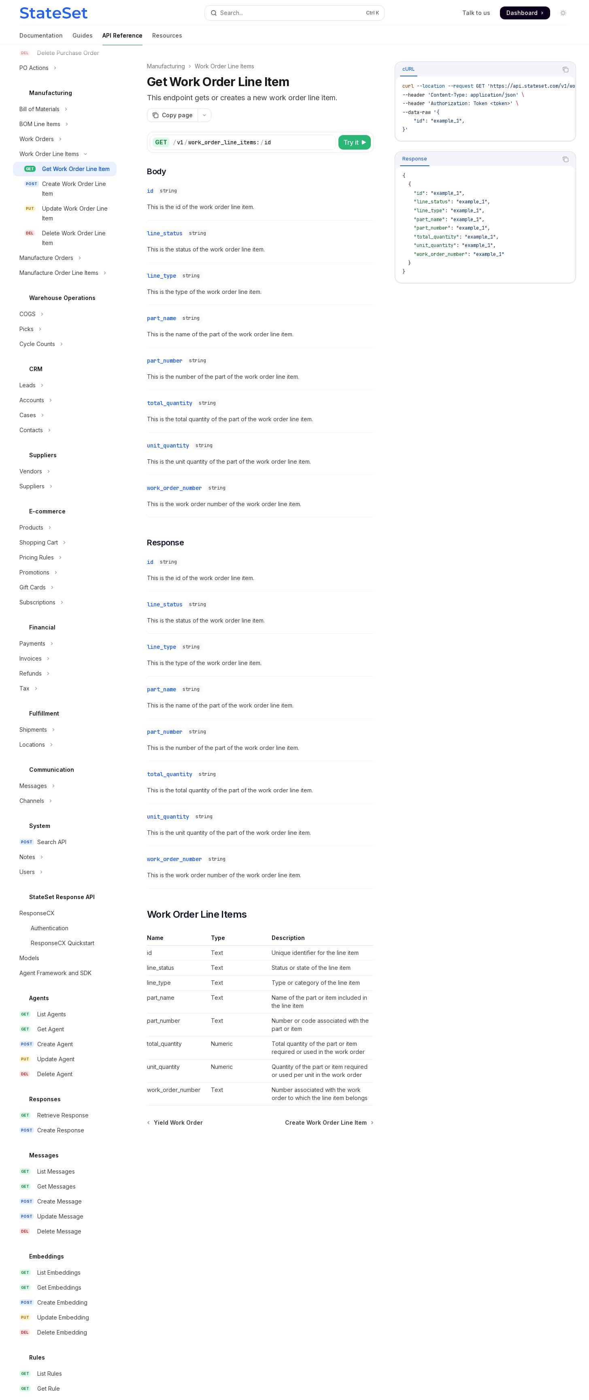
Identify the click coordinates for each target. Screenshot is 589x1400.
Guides (82, 38)
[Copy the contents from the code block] (565, 69)
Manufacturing (166, 66)
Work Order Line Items (224, 66)
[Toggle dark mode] (563, 12)
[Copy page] (172, 115)
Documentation (41, 38)
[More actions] (204, 115)
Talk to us (476, 12)
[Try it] (354, 142)
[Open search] (294, 13)
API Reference (122, 38)
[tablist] (476, 69)
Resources (167, 38)
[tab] (408, 69)
